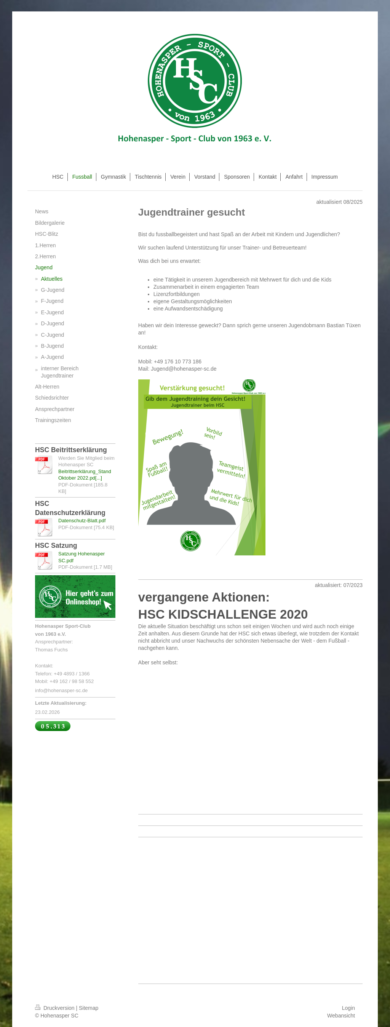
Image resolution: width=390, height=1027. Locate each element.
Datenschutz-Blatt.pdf (81, 520)
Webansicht (341, 1016)
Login (348, 1008)
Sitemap (88, 1008)
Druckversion (55, 1008)
